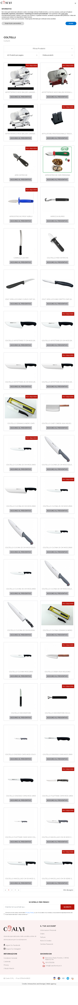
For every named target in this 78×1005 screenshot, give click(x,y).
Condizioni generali (10, 977)
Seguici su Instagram (12, 968)
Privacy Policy (29, 932)
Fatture (43, 956)
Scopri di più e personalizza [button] (13, 1001)
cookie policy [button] (64, 991)
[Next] (18, 909)
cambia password (46, 963)
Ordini (42, 953)
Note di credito (45, 960)
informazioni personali (48, 949)
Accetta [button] (71, 1001)
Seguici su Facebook (12, 964)
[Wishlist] (56, 2)
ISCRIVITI (67, 926)
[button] (75, 981)
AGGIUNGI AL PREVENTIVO (20, 98)
